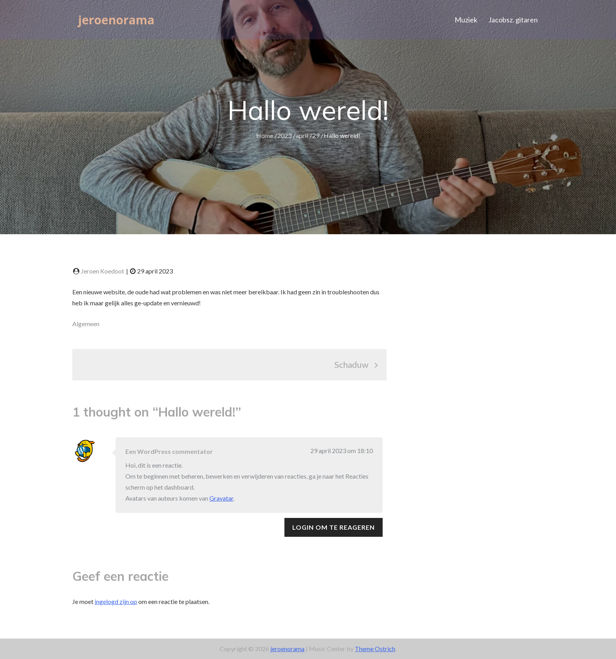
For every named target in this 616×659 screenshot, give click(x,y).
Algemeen (85, 323)
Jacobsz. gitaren (513, 19)
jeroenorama (119, 19)
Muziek (466, 19)
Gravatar (221, 498)
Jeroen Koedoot (102, 271)
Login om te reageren (333, 527)
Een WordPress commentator (169, 451)
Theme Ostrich (375, 648)
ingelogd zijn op (116, 601)
